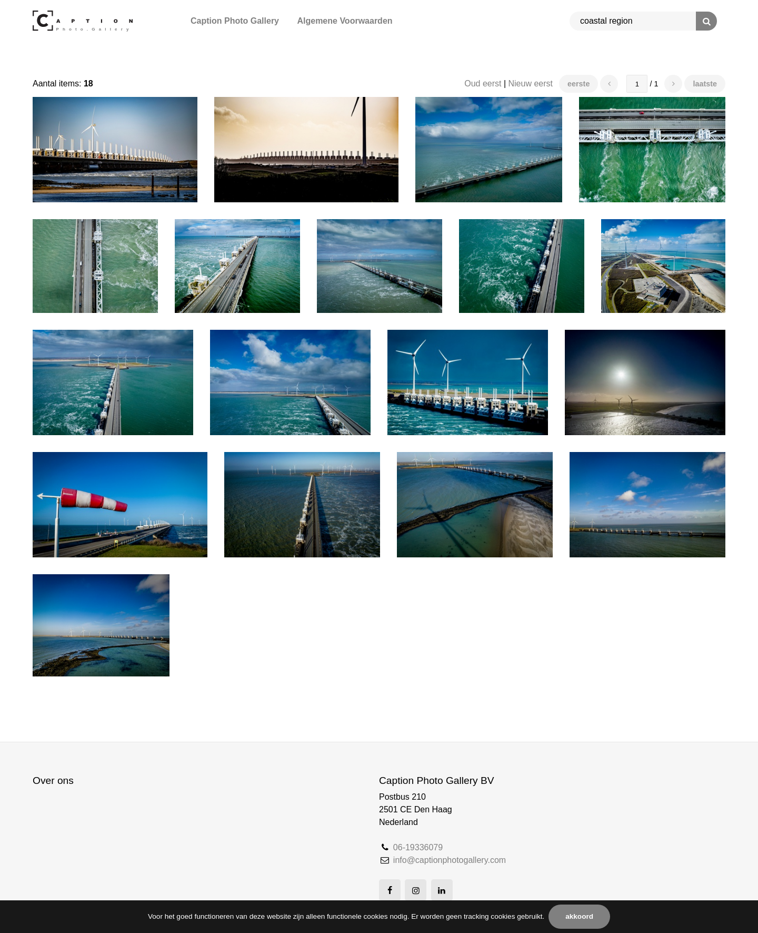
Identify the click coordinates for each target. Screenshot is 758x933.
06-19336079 (418, 847)
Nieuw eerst (530, 83)
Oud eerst (482, 83)
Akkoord (579, 916)
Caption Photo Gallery (235, 20)
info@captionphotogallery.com (449, 860)
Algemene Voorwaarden (344, 20)
